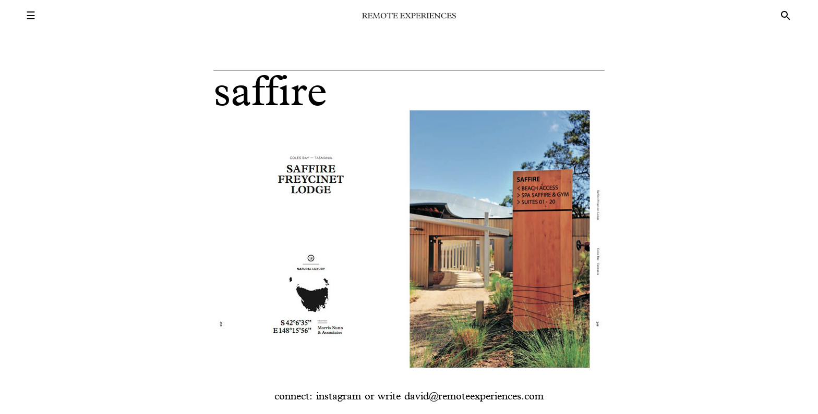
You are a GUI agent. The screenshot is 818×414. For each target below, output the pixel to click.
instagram (338, 396)
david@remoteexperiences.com (474, 396)
